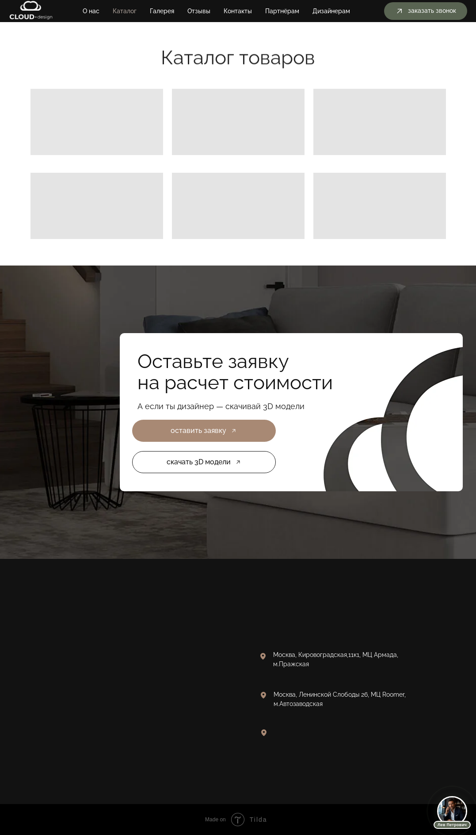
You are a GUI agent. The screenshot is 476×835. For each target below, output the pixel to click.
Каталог (125, 11)
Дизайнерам (331, 11)
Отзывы (198, 11)
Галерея (162, 11)
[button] (425, 11)
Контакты (238, 11)
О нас (91, 11)
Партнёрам (282, 11)
